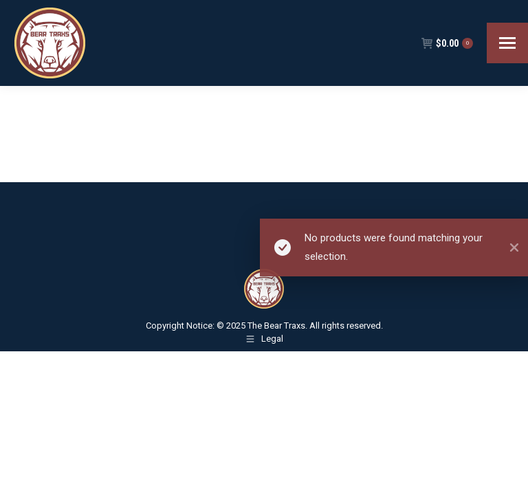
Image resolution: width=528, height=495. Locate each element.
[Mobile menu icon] (507, 43)
